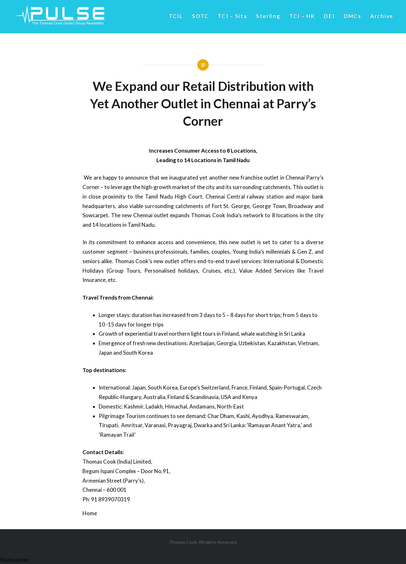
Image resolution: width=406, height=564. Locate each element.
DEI (329, 16)
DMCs (352, 16)
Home (89, 513)
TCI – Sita (232, 16)
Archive (381, 16)
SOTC (200, 16)
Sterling (268, 16)
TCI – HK (302, 16)
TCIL (176, 16)
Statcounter (14, 559)
